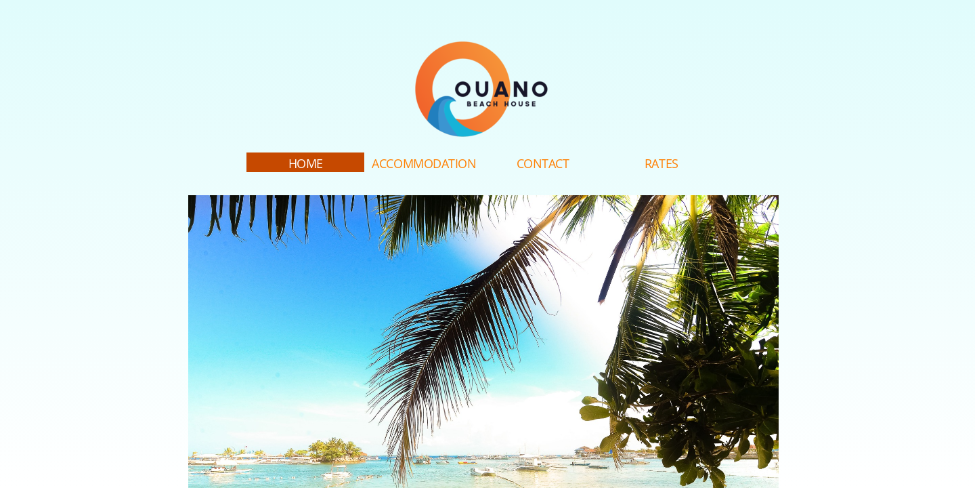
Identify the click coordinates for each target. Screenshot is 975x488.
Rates (661, 163)
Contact (543, 163)
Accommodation (424, 163)
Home (305, 163)
